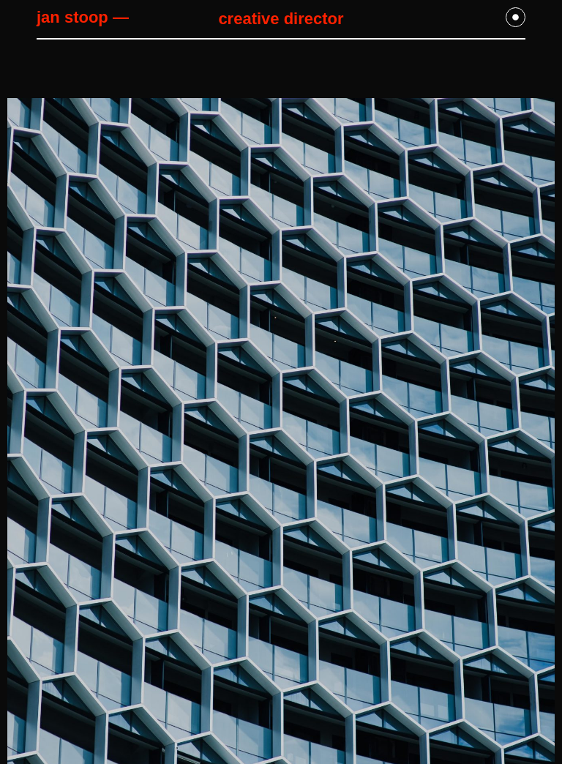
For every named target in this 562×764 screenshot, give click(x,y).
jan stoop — (83, 17)
